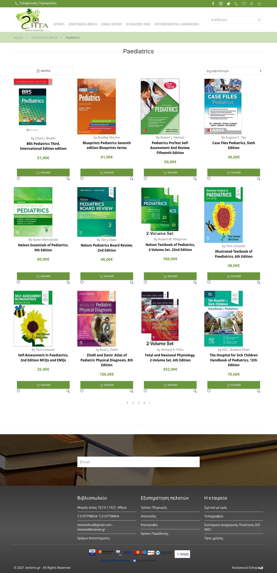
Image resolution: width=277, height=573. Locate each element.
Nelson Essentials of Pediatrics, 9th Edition (43, 247)
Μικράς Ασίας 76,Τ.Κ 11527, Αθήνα (102, 507)
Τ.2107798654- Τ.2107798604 (98, 516)
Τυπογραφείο (213, 516)
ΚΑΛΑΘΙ (43, 173)
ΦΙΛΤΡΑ (43, 71)
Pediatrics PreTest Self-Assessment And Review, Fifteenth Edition (170, 148)
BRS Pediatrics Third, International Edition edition (43, 146)
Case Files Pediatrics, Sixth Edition (233, 145)
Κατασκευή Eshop (247, 567)
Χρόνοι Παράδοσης (154, 533)
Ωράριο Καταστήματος (93, 538)
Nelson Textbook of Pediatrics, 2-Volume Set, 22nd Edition (170, 247)
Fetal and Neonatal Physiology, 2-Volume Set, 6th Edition (170, 357)
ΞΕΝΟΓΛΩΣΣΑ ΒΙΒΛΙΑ (82, 24)
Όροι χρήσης (213, 538)
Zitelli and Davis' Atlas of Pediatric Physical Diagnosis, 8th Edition (106, 360)
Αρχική (18, 37)
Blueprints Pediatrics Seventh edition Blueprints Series (107, 145)
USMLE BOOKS (111, 24)
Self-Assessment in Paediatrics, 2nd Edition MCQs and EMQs (43, 357)
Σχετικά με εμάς (215, 507)
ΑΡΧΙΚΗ (58, 24)
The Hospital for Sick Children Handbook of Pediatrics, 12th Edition (234, 360)
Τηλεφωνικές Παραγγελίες (36, 3)
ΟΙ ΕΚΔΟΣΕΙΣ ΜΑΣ (138, 24)
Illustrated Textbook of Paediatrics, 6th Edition (234, 254)
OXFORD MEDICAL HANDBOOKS (176, 24)
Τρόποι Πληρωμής (154, 507)
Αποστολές (148, 516)
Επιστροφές (149, 525)
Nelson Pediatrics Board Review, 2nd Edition (107, 247)
